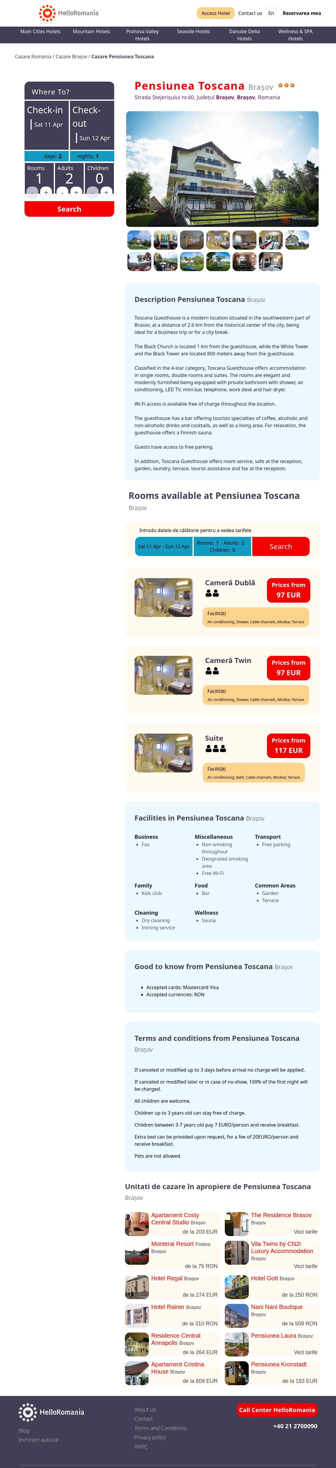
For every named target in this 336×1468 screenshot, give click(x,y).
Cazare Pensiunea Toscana (122, 56)
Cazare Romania (34, 56)
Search (69, 209)
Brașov (261, 87)
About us (145, 1409)
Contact (144, 1418)
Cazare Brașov (72, 56)
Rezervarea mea (302, 13)
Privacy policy (150, 1437)
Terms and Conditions (161, 1428)
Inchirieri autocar (39, 1439)
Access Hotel (215, 13)
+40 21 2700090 (295, 1426)
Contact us (250, 13)
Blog (24, 1430)
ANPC (141, 1446)
